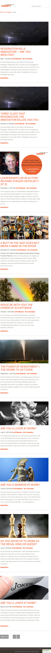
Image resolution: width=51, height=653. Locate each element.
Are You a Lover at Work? (18, 428)
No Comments (27, 59)
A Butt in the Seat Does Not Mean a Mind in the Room (19, 244)
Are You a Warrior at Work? (20, 484)
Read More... (4, 78)
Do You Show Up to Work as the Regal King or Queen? (19, 542)
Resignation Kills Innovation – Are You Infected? (15, 51)
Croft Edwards (16, 59)
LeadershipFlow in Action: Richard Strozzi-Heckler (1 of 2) (19, 181)
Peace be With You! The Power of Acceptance (16, 306)
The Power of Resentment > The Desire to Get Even (20, 368)
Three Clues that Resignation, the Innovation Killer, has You (19, 116)
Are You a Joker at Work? (18, 603)
